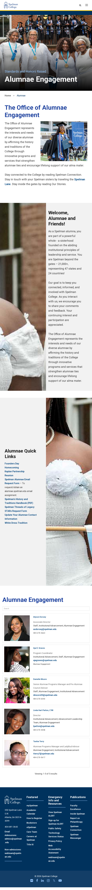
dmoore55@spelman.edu (45, 698)
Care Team (32, 834)
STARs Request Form (16, 513)
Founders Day (12, 466)
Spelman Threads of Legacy (19, 509)
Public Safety (54, 831)
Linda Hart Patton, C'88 (43, 713)
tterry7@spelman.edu (43, 756)
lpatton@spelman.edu (43, 729)
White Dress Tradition (16, 525)
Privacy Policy (55, 843)
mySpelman (32, 808)
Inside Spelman (77, 816)
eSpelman (31, 830)
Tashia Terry (38, 744)
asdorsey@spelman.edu (44, 632)
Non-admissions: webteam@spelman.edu (13, 856)
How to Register (34, 821)
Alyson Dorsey (39, 620)
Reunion (9, 478)
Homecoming (12, 470)
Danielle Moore (40, 682)
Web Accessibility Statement (54, 852)
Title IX (30, 847)
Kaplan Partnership (14, 474)
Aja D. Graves (39, 651)
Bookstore (32, 825)
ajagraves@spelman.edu (45, 663)
